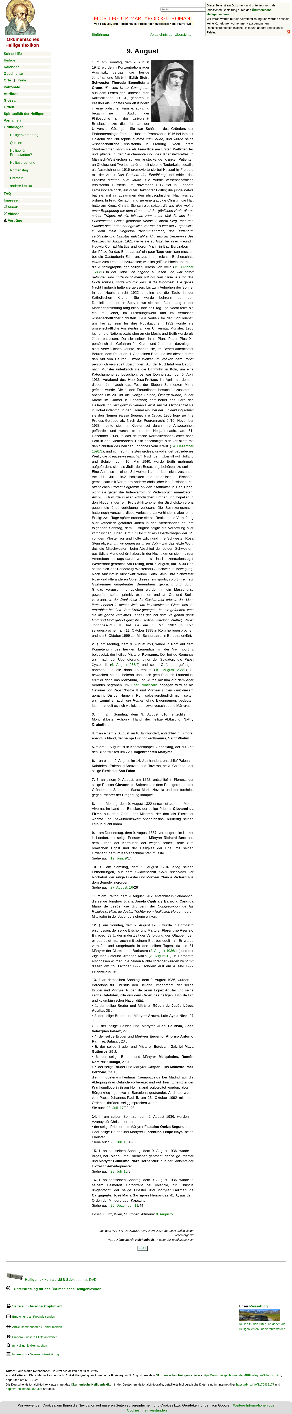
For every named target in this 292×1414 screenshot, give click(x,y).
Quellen (16, 143)
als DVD (90, 1280)
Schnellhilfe (13, 54)
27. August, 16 (122, 887)
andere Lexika (21, 186)
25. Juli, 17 (115, 1108)
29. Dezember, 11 (124, 1205)
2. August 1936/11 (164, 951)
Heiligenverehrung (24, 135)
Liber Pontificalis (144, 685)
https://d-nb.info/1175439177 (255, 1384)
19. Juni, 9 (119, 858)
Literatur (16, 178)
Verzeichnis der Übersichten (171, 35)
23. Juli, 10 (119, 1171)
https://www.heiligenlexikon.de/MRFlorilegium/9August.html (242, 1375)
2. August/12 (160, 956)
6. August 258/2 (124, 665)
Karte (22, 80)
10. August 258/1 (170, 670)
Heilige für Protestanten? (21, 153)
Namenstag (19, 170)
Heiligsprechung (22, 163)
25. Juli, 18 (119, 1142)
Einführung (100, 35)
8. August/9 (165, 1214)
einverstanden (156, 1410)
